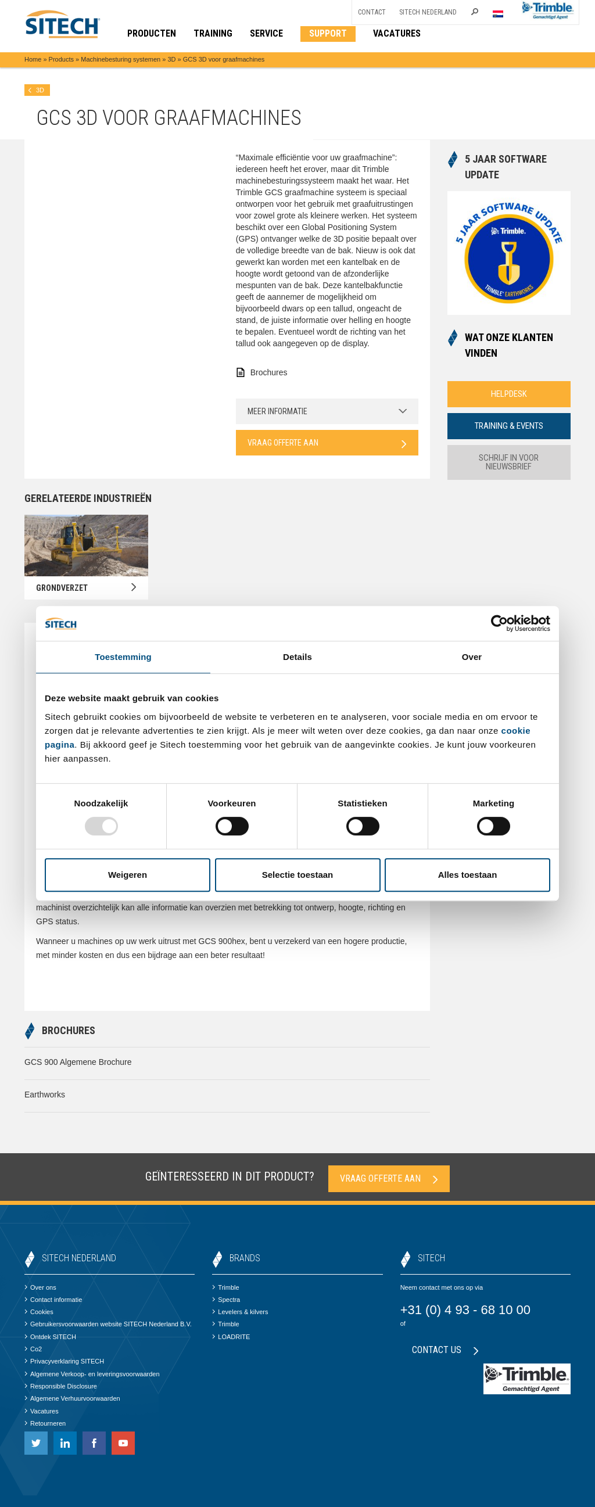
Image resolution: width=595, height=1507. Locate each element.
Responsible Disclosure (60, 1386)
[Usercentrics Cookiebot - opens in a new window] (499, 623)
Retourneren (45, 1423)
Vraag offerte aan (327, 443)
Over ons (40, 1287)
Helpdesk (509, 394)
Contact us (445, 1349)
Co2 (33, 1348)
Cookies (38, 1311)
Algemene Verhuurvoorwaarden (72, 1398)
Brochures (269, 372)
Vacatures (41, 1411)
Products (61, 59)
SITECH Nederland (428, 12)
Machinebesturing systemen (120, 59)
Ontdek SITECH (50, 1336)
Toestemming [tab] (123, 657)
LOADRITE (231, 1336)
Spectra (226, 1299)
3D (171, 59)
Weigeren (127, 875)
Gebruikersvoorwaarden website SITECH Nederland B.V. (108, 1324)
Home (32, 59)
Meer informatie (327, 411)
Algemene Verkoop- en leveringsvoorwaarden (92, 1373)
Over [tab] (472, 657)
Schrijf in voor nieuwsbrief (509, 462)
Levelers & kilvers (240, 1311)
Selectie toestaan (298, 875)
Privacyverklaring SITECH (64, 1361)
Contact (372, 12)
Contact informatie (53, 1299)
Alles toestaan (467, 875)
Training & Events (509, 426)
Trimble (225, 1287)
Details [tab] (297, 657)
